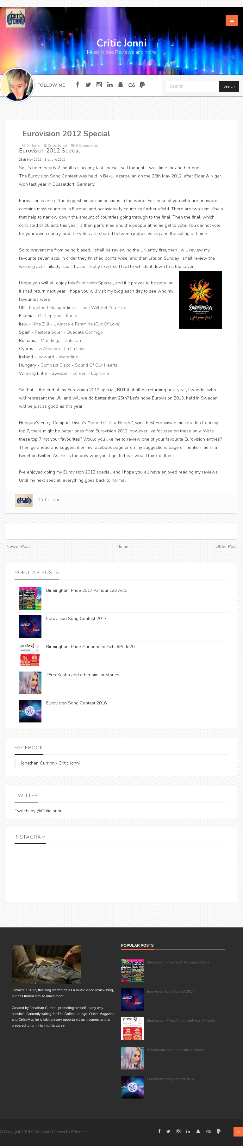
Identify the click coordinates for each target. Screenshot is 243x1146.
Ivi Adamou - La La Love (62, 349)
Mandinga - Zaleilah (61, 341)
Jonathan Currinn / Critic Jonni (50, 763)
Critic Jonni (50, 499)
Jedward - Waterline (57, 357)
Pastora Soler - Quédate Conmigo (69, 332)
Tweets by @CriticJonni (38, 811)
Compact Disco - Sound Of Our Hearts (78, 365)
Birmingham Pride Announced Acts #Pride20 (90, 647)
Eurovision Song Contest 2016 (76, 703)
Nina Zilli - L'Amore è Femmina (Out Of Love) (76, 324)
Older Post (226, 546)
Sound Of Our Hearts (110, 423)
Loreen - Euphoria (91, 373)
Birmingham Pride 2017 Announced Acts (86, 590)
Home (122, 546)
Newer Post (18, 546)
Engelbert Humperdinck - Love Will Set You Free (77, 308)
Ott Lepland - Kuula (57, 316)
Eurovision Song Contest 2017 (76, 619)
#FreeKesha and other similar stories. (83, 675)
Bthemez (78, 1131)
